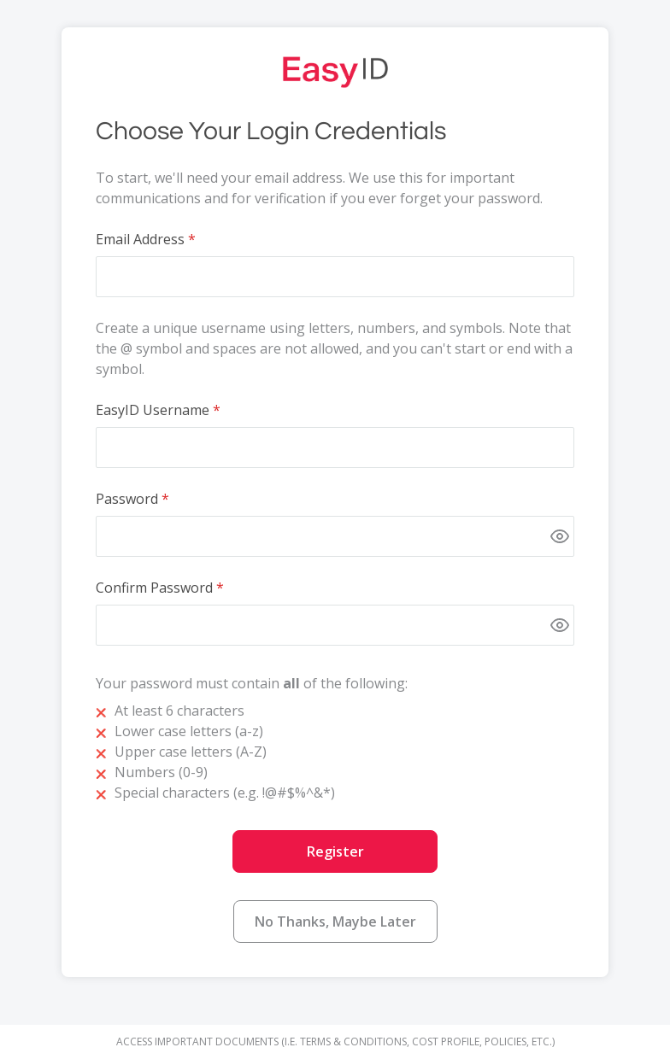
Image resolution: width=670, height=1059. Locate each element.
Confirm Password (154, 587)
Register (335, 851)
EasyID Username (152, 410)
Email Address (140, 239)
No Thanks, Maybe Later (335, 921)
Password (127, 498)
